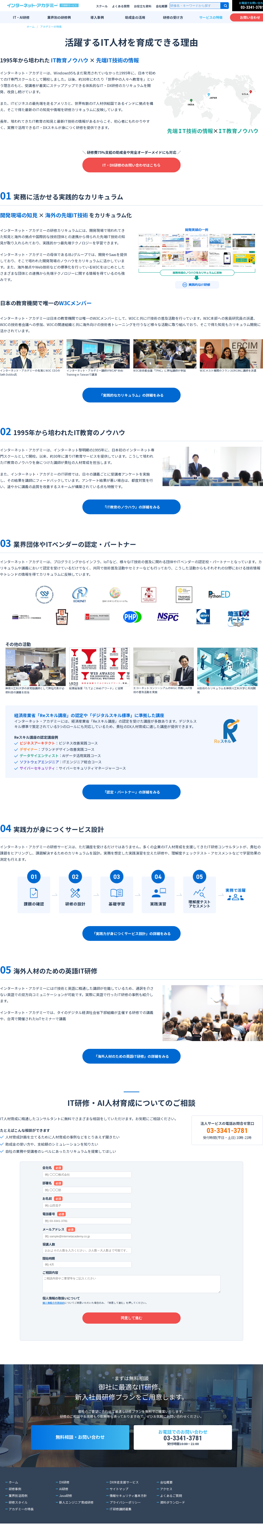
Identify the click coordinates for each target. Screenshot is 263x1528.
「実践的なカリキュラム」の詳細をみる (131, 395)
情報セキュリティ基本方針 (128, 1495)
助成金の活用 (135, 17)
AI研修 (63, 1489)
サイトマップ (119, 1489)
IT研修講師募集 (120, 1509)
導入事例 (97, 17)
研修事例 (15, 1489)
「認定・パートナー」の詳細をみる (131, 792)
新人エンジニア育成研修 (76, 1502)
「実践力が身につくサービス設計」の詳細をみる (131, 933)
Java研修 (65, 1495)
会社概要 (161, 6)
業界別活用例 (18, 1495)
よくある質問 (120, 6)
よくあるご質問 (171, 1495)
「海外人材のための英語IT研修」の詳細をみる (131, 1056)
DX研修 (64, 1482)
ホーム (31, 26)
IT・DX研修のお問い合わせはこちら (131, 165)
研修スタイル (18, 1502)
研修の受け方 (173, 17)
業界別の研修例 (59, 17)
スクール (102, 6)
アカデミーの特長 (50, 26)
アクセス (166, 1489)
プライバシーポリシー (125, 1502)
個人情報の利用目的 (53, 1302)
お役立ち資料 (142, 6)
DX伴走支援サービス (124, 1482)
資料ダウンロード (172, 1502)
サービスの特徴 (211, 17)
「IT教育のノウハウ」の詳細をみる (131, 507)
